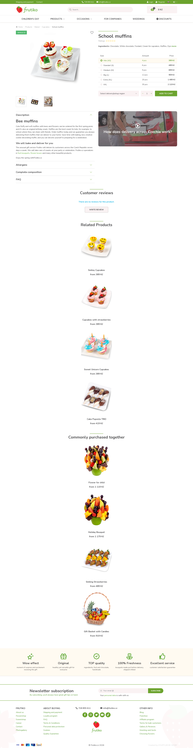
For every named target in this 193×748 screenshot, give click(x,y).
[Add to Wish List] (91, 32)
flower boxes (36, 153)
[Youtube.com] (102, 714)
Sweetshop (21, 719)
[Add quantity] (151, 93)
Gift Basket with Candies (96, 631)
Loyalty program (50, 716)
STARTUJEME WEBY (167, 745)
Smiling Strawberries (96, 581)
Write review (96, 209)
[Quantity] (147, 93)
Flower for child (96, 482)
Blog (142, 712)
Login (150, 2)
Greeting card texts (148, 730)
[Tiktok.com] (108, 714)
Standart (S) (108, 65)
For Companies (112, 19)
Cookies (46, 730)
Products (58, 19)
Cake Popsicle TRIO (96, 419)
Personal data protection (53, 726)
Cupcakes (46, 27)
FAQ (18, 179)
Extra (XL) (107, 79)
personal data (110, 695)
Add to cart (166, 93)
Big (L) (106, 75)
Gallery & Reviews (147, 726)
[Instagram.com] (90, 714)
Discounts (164, 19)
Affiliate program (147, 719)
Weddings (139, 19)
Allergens (21, 165)
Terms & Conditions (51, 723)
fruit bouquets (24, 153)
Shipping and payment (24, 2)
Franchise (144, 716)
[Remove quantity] (143, 93)
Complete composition (29, 172)
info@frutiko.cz (103, 2)
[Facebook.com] (84, 714)
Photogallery (21, 730)
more (173, 46)
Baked (37, 27)
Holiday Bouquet (96, 532)
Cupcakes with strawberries (96, 319)
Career (19, 723)
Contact (39, 2)
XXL (105, 84)
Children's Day (30, 19)
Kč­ (174, 2)
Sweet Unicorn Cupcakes (96, 369)
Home (19, 27)
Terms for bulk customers (150, 723)
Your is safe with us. (114, 695)
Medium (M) (108, 70)
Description (22, 115)
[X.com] (96, 714)
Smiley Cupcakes (96, 270)
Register (160, 2)
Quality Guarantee (51, 733)
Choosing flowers (147, 733)
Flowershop (21, 716)
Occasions (85, 19)
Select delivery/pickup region (112, 93)
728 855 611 (88, 2)
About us (20, 712)
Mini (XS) (107, 60)
